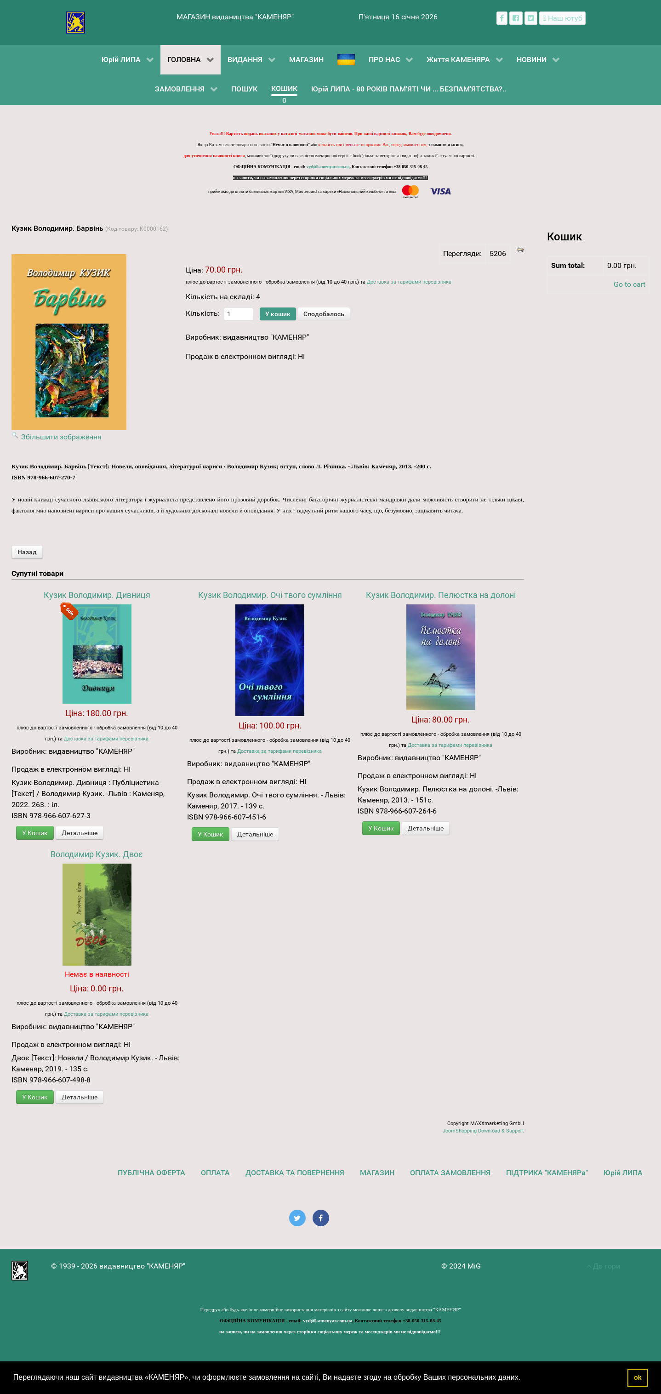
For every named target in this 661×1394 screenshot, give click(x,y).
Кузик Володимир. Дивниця (97, 595)
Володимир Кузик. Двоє (97, 854)
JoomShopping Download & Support (483, 1131)
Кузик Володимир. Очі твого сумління (270, 595)
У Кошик (35, 832)
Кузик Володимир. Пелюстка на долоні (441, 595)
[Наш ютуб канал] (562, 18)
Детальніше (79, 832)
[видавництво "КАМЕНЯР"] (75, 21)
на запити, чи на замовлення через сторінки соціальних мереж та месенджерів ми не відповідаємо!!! (330, 178)
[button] (524, 1378)
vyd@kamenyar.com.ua (328, 167)
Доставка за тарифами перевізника (409, 282)
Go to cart (629, 284)
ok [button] (638, 1377)
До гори (603, 1266)
